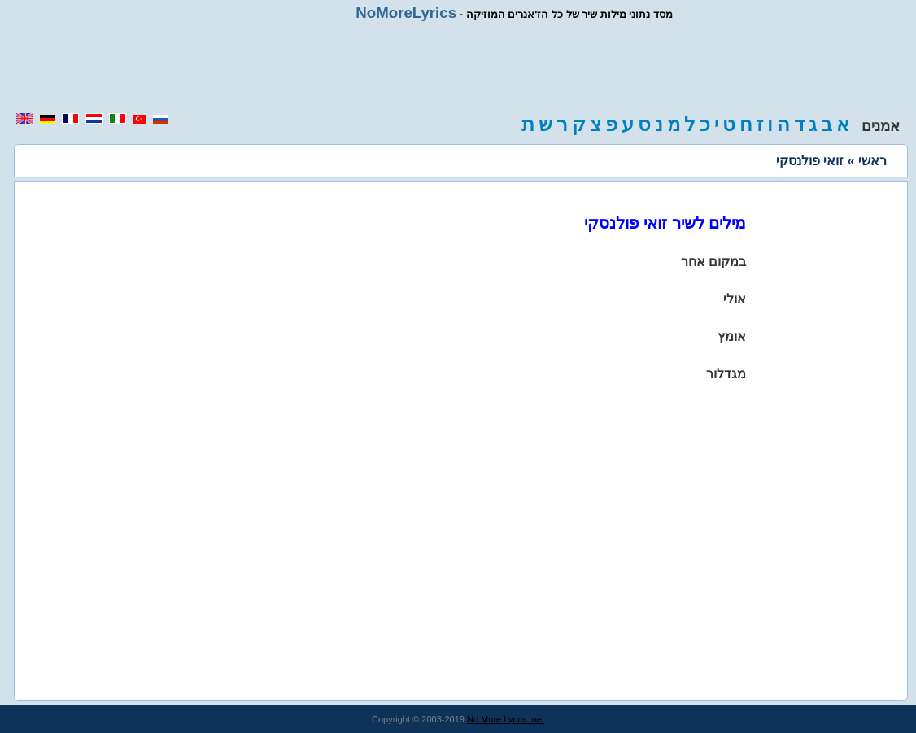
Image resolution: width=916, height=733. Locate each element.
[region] (458, 66)
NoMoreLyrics (405, 12)
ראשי (872, 161)
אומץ (732, 336)
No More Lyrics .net (505, 719)
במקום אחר (713, 261)
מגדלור (726, 374)
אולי (734, 299)
